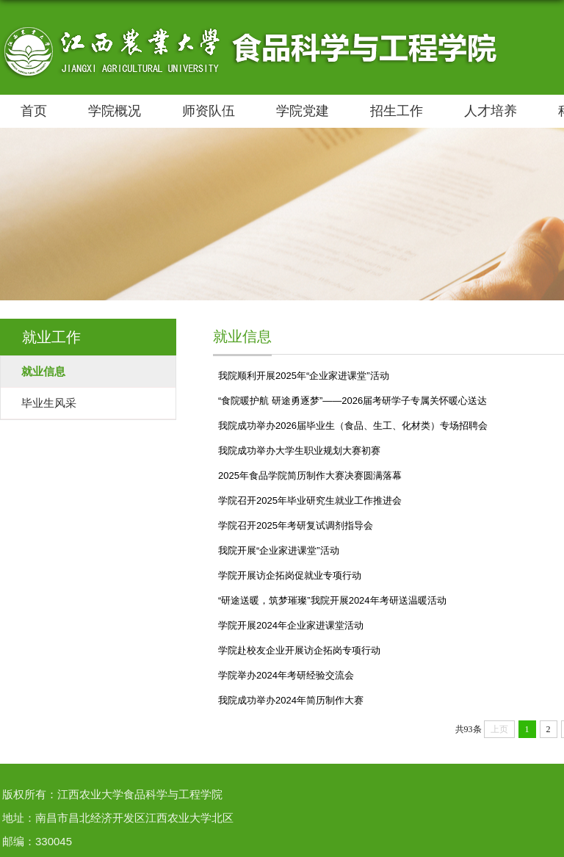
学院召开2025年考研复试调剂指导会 (295, 525)
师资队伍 (208, 111)
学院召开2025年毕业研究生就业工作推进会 (310, 500)
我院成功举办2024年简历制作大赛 (291, 700)
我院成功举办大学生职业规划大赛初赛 (299, 450)
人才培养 (490, 111)
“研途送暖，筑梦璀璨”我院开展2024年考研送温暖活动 (332, 600)
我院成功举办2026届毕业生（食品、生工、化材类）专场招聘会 (353, 425)
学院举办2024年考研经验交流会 (286, 675)
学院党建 (302, 111)
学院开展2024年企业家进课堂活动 (291, 625)
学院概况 (114, 111)
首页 (34, 111)
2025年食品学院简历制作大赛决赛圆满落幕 (310, 475)
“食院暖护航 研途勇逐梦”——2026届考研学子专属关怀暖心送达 (352, 400)
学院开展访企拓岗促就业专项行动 (289, 575)
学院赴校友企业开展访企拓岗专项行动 (299, 650)
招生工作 (396, 111)
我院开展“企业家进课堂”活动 (278, 550)
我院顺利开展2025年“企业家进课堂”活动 (303, 375)
